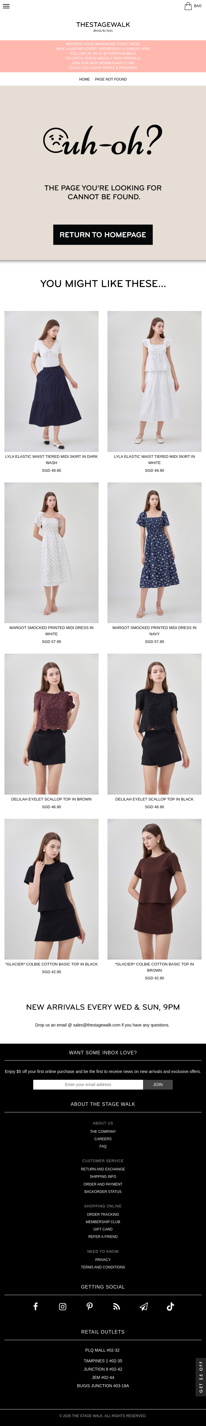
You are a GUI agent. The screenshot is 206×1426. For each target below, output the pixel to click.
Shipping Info (103, 1177)
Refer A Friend (103, 1237)
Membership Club (103, 1222)
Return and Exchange (103, 1169)
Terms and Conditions (103, 1267)
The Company (103, 1132)
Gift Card (103, 1229)
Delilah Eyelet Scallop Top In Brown (51, 799)
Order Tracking (103, 1214)
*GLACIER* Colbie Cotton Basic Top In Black (51, 964)
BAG (198, 6)
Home (84, 79)
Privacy (103, 1260)
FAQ (103, 1146)
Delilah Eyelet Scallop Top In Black (154, 799)
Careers (103, 1139)
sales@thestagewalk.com (97, 1025)
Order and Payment (103, 1184)
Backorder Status (103, 1192)
